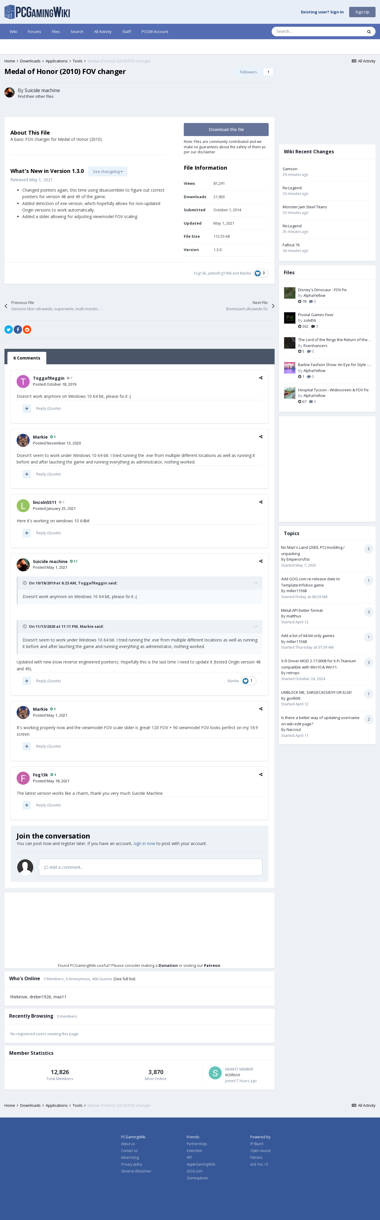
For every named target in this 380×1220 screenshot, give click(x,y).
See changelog (108, 171)
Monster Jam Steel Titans (305, 206)
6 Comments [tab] (26, 358)
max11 (59, 997)
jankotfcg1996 (220, 273)
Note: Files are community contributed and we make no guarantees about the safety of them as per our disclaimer (225, 146)
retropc (293, 672)
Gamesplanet (197, 1177)
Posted (54, 384)
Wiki (13, 31)
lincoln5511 (44, 502)
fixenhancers (315, 345)
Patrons (256, 1157)
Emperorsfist (298, 559)
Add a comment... (63, 867)
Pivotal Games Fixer (316, 314)
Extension (194, 1150)
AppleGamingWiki (201, 1164)
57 (73, 561)
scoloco (232, 1074)
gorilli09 (293, 698)
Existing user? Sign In (322, 12)
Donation (168, 965)
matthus (293, 616)
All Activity (103, 31)
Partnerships (197, 1143)
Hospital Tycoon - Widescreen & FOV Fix (333, 390)
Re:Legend (292, 187)
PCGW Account (155, 31)
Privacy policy (131, 1164)
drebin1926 (40, 997)
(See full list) (124, 978)
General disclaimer (136, 1171)
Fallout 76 (291, 245)
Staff (126, 31)
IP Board (256, 1143)
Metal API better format (302, 610)
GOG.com (194, 1171)
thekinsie (18, 997)
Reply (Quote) (48, 408)
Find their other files (36, 96)
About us (128, 1143)
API (189, 1157)
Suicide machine (42, 90)
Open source (260, 1150)
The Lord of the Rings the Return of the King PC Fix (333, 340)
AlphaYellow (314, 295)
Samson (290, 168)
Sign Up (362, 12)
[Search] (305, 31)
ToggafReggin (48, 378)
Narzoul (293, 729)
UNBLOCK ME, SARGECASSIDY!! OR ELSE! (316, 692)
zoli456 (309, 320)
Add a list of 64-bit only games (308, 635)
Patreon (212, 965)
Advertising (130, 1157)
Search (77, 31)
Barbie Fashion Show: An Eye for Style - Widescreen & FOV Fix (333, 365)
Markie (245, 273)
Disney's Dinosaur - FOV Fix (322, 289)
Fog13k (200, 273)
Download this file (226, 129)
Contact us (129, 1150)
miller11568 (296, 590)
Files (56, 31)
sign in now (144, 843)
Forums (34, 31)
